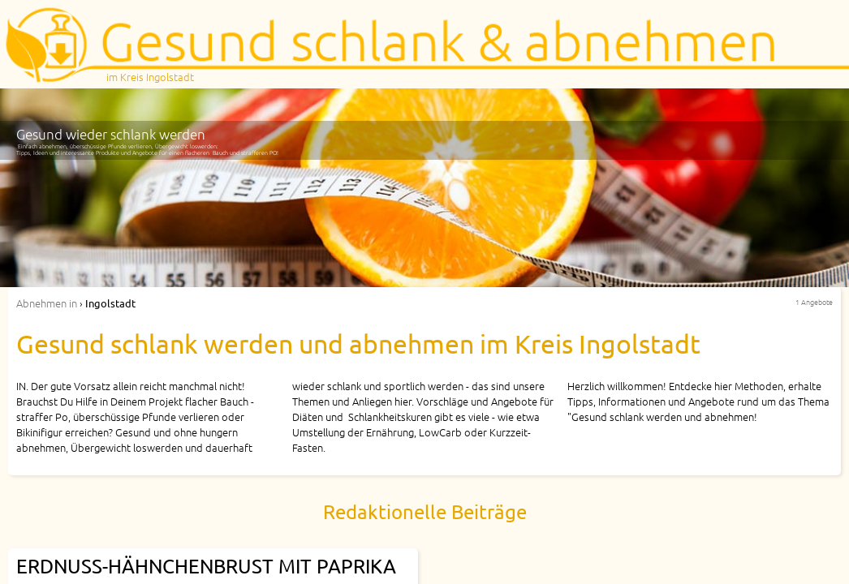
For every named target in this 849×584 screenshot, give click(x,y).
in (46, 303)
